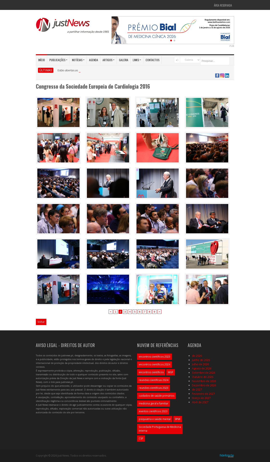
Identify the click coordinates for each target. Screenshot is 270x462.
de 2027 (197, 389)
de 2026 (197, 356)
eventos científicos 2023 (153, 411)
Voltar (41, 322)
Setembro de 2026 (203, 372)
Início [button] (41, 60)
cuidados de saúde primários (156, 395)
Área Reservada (223, 5)
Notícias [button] (78, 60)
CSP (141, 438)
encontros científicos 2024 (154, 364)
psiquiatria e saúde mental (155, 419)
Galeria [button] (123, 60)
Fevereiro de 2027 (203, 394)
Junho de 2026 (201, 360)
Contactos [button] (152, 60)
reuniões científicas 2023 (153, 388)
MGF (170, 372)
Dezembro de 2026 (204, 385)
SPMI (177, 419)
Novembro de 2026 (204, 381)
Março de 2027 (201, 398)
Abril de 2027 (200, 402)
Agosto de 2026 (201, 368)
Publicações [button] (58, 60)
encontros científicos (151, 372)
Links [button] (137, 60)
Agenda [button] (93, 60)
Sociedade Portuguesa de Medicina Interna (160, 428)
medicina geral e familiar (153, 403)
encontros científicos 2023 (154, 356)
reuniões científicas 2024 (153, 380)
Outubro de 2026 (202, 377)
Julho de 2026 (200, 364)
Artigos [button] (109, 60)
